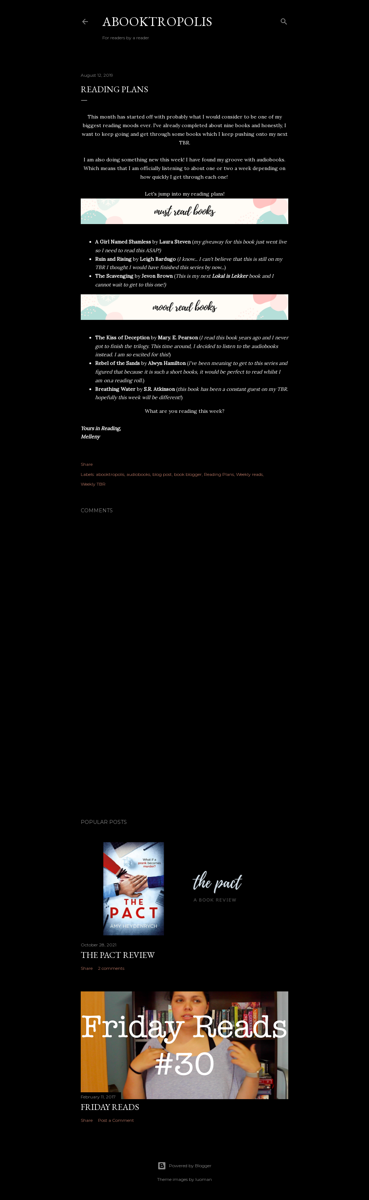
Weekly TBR (93, 484)
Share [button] (87, 464)
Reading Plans (219, 474)
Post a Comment (116, 1120)
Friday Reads (110, 1106)
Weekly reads (249, 474)
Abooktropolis (157, 21)
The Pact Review (118, 954)
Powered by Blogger (184, 1165)
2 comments (111, 968)
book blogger (188, 474)
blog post (162, 474)
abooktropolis (110, 474)
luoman (203, 1179)
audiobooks (138, 474)
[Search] (284, 20)
